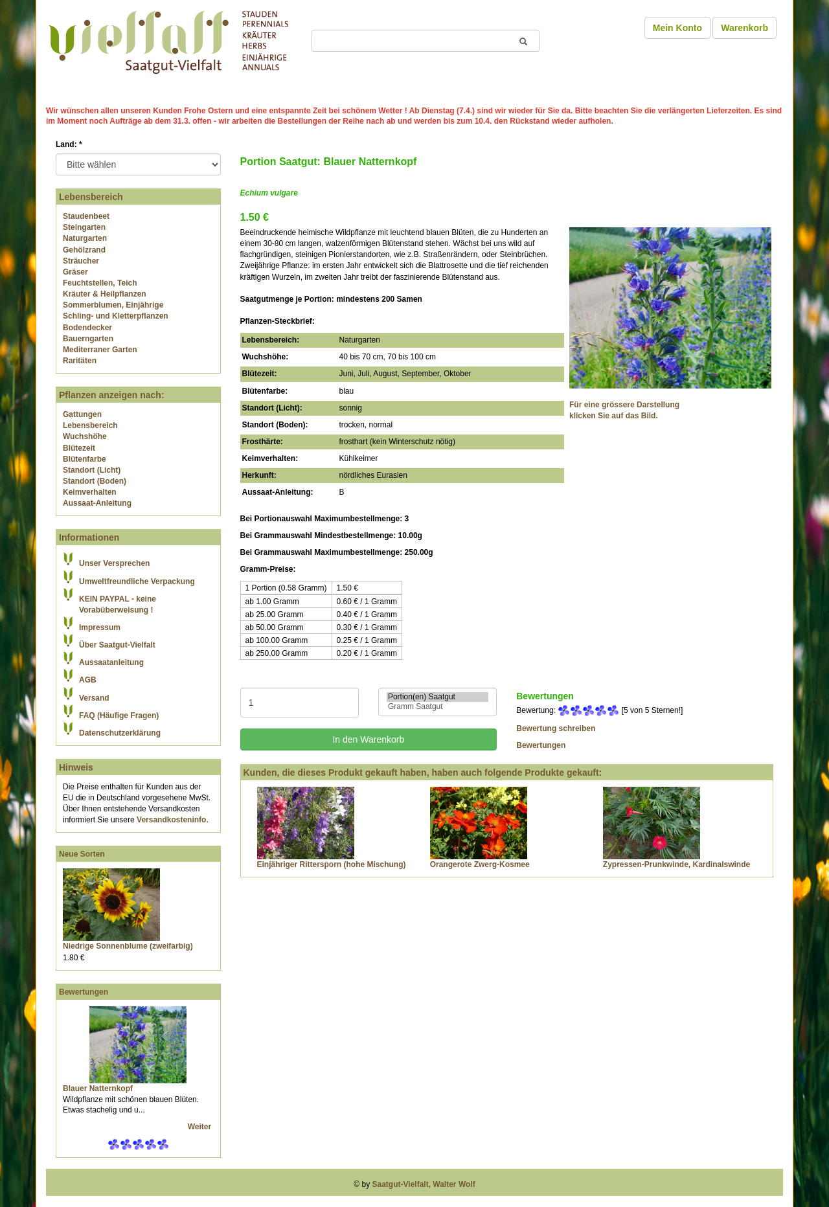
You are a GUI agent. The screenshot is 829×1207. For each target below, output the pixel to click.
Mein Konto (677, 28)
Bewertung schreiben (555, 728)
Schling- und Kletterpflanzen (115, 316)
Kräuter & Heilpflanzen (104, 294)
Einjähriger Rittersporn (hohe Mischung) (331, 864)
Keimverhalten (90, 492)
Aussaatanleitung (111, 662)
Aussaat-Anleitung (97, 503)
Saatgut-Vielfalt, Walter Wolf (423, 1184)
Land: (69, 144)
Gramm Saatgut (437, 707)
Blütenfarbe (84, 459)
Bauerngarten (88, 338)
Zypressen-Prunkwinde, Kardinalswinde (676, 864)
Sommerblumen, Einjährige (113, 305)
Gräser (75, 271)
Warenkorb (744, 28)
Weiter (201, 1126)
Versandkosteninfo (171, 819)
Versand (94, 698)
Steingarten (84, 227)
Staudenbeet (86, 216)
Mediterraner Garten (100, 349)
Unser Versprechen (114, 563)
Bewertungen (83, 992)
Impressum (99, 627)
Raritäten (80, 360)
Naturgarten (85, 238)
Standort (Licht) (91, 470)
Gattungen (82, 414)
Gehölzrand (84, 249)
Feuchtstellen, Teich (100, 283)
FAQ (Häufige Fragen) (119, 715)
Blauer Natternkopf (98, 1088)
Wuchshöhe (85, 436)
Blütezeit (79, 448)
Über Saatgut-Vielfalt (117, 644)
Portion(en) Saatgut (437, 697)
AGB (88, 679)
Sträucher (81, 260)
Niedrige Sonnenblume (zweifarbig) (128, 946)
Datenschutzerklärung (120, 733)
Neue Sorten (82, 854)
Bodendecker (87, 327)
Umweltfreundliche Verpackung (137, 581)
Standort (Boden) (94, 481)
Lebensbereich (90, 425)
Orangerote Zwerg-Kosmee (480, 864)
